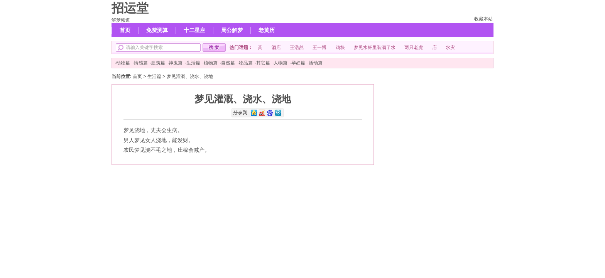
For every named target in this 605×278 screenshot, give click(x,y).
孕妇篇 (298, 63)
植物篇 (211, 63)
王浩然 (297, 47)
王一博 (319, 47)
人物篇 (280, 63)
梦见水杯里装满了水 (374, 47)
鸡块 (340, 47)
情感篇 (141, 63)
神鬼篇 (176, 63)
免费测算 (157, 30)
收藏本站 (483, 19)
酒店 (276, 47)
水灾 (450, 47)
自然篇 (228, 63)
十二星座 (194, 30)
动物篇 (123, 63)
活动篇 (316, 63)
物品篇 (246, 63)
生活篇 (193, 63)
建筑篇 (158, 63)
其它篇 (263, 63)
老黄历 (267, 30)
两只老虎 (413, 47)
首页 (125, 30)
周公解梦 (232, 30)
